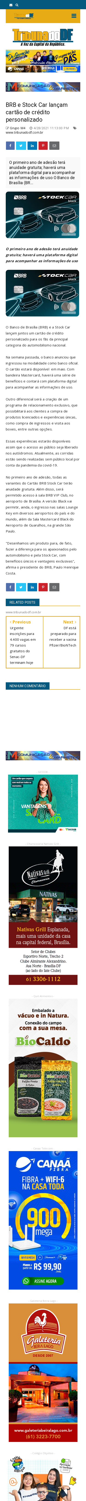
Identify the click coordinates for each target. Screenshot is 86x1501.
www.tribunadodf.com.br (24, 132)
